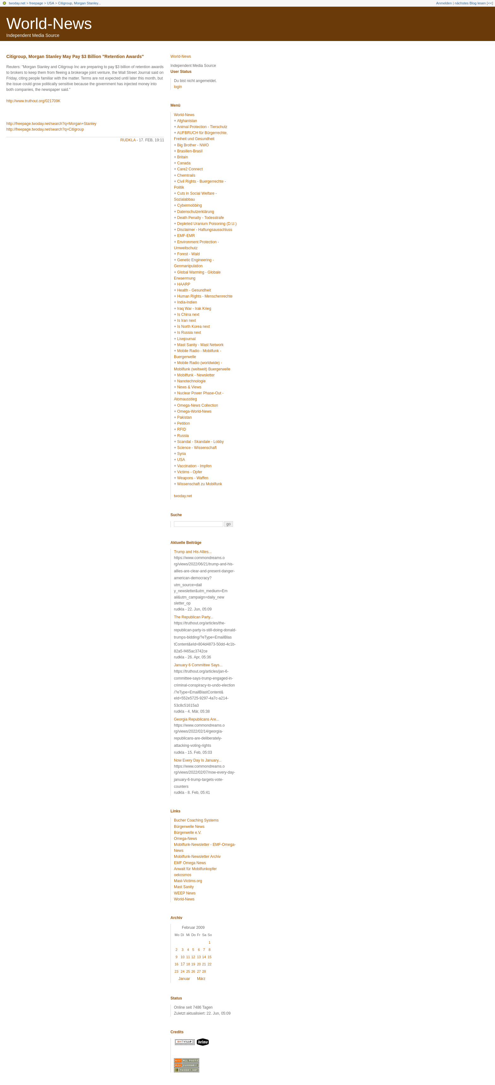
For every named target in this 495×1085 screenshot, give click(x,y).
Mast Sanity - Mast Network (200, 345)
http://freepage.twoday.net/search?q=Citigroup (45, 129)
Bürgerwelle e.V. (187, 832)
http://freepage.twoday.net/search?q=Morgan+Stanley (51, 123)
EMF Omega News (190, 863)
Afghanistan (187, 121)
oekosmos (182, 875)
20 (199, 964)
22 (210, 964)
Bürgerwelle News (189, 826)
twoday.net (17, 3)
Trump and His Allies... (193, 552)
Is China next (188, 314)
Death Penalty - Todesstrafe (200, 217)
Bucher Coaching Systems (196, 820)
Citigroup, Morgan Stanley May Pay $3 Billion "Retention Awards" (75, 56)
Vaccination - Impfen (194, 466)
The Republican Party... (193, 617)
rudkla (127, 140)
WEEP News (184, 893)
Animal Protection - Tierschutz (202, 127)
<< (490, 3)
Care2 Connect (190, 169)
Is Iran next (186, 320)
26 (193, 971)
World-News (49, 23)
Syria (181, 453)
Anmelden (444, 3)
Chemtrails (186, 175)
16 (176, 964)
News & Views (189, 387)
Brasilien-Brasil (189, 151)
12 (193, 957)
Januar (184, 978)
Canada (183, 163)
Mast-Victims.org (188, 881)
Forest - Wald (188, 254)
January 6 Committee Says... (198, 665)
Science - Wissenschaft (197, 447)
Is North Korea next (193, 326)
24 (182, 971)
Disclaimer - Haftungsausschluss (204, 229)
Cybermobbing (189, 205)
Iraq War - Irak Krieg (194, 308)
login (178, 87)
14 (204, 957)
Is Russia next (189, 332)
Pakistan (184, 417)
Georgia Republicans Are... (196, 719)
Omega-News (185, 838)
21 (204, 964)
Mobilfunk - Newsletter (196, 375)
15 (210, 957)
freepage (36, 3)
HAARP (183, 284)
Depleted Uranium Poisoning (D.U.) (206, 223)
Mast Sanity (184, 887)
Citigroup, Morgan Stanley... (79, 3)
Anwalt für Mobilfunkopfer (195, 869)
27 (199, 971)
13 (199, 957)
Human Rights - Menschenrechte (204, 296)
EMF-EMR (186, 235)
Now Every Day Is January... (198, 760)
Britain (182, 157)
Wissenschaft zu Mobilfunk (199, 484)
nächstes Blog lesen (470, 3)
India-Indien (187, 302)
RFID (181, 429)
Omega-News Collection (197, 405)
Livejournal (186, 339)
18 (188, 964)
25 (188, 971)
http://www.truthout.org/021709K (33, 101)
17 (183, 964)
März (201, 978)
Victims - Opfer (189, 472)
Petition (183, 423)
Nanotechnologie (191, 381)
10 (182, 957)
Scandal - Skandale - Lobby (200, 441)
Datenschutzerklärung (195, 211)
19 (193, 964)
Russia (183, 435)
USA (50, 3)
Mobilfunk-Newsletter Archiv (197, 856)
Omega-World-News (194, 411)
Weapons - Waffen (192, 478)
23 (176, 971)
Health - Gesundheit (194, 290)
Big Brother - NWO (193, 145)
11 (188, 957)
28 (204, 971)
